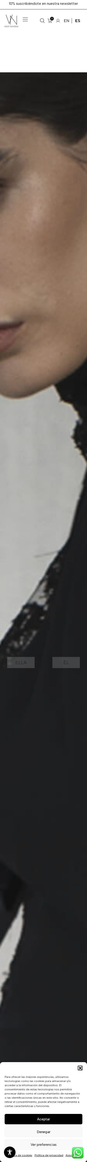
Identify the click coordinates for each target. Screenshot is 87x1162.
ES (77, 16)
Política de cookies (19, 1155)
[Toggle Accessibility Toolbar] (9, 1152)
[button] (80, 1068)
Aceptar (43, 1119)
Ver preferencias (44, 1145)
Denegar (43, 1132)
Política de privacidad (49, 1155)
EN (66, 16)
